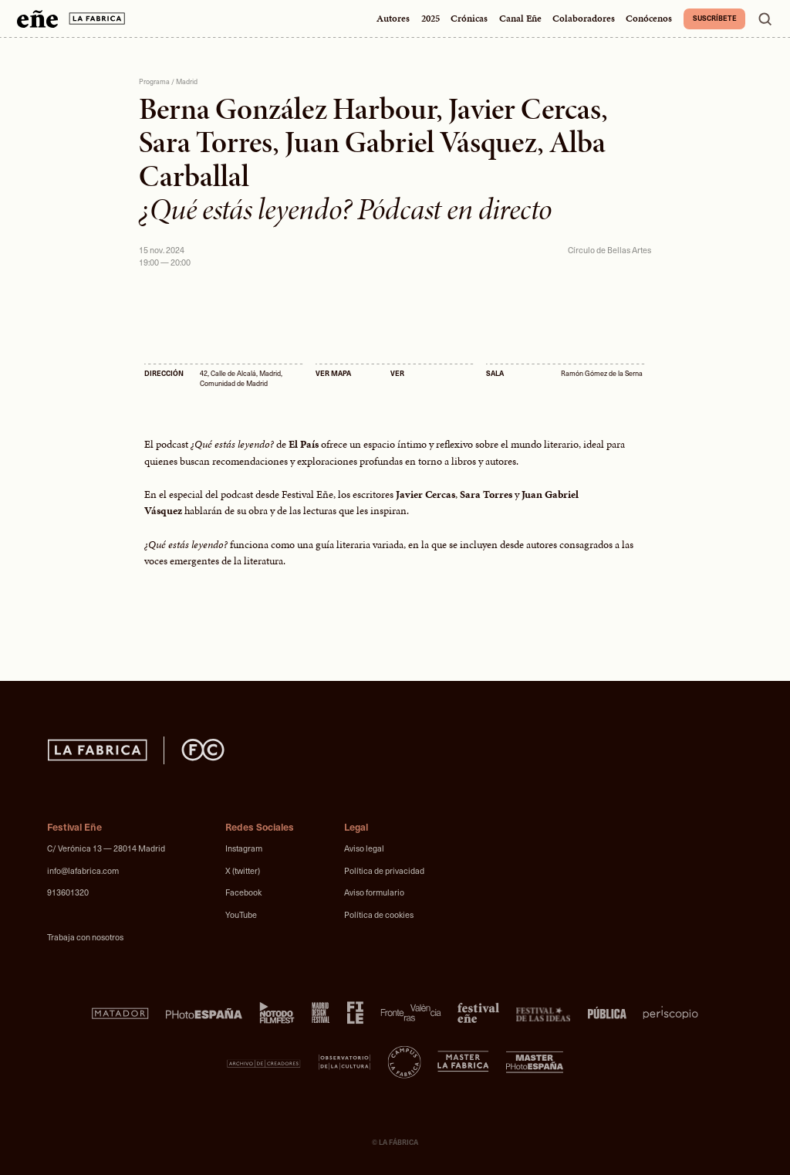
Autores (393, 18)
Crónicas (469, 18)
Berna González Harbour (287, 109)
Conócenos (649, 18)
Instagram (243, 848)
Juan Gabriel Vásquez (411, 142)
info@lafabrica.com (83, 870)
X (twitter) (242, 870)
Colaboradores (583, 18)
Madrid (187, 81)
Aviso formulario (374, 892)
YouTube (241, 914)
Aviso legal (364, 848)
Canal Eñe (520, 18)
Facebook (243, 892)
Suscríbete (715, 17)
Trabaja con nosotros (85, 936)
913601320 (68, 892)
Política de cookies (379, 914)
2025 (430, 18)
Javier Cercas (524, 109)
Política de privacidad (384, 870)
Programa (154, 81)
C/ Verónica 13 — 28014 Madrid (106, 848)
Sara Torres (205, 142)
